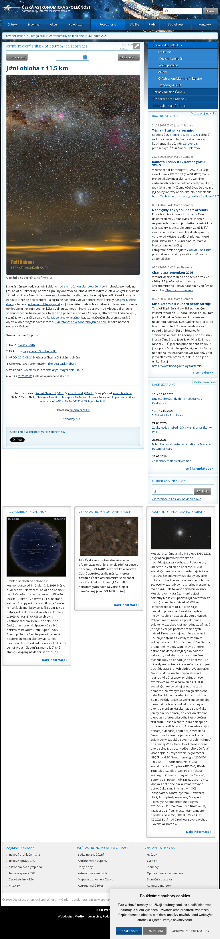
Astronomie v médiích (92, 873)
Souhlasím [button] (130, 931)
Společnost (175, 24)
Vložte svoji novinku (203, 113)
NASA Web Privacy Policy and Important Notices (105, 397)
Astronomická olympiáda (25, 867)
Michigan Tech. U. (95, 401)
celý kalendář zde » (199, 468)
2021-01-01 (25, 376)
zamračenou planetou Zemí (82, 286)
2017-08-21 (25, 357)
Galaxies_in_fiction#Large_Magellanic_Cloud (53, 370)
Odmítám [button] (155, 931)
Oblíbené (164, 52)
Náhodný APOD (73, 419)
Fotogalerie (107, 24)
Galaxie (152, 861)
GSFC (77, 401)
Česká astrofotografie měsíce (105, 512)
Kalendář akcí (164, 384)
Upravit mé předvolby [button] (190, 931)
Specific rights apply (61, 397)
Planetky (153, 867)
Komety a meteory (159, 886)
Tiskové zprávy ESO (22, 873)
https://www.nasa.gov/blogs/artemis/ (177, 366)
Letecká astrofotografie (33, 432)
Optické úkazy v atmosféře (165, 873)
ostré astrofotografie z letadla (72, 295)
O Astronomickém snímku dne (180, 78)
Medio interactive (88, 916)
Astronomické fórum (91, 886)
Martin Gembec (183, 157)
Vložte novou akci (205, 382)
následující (127, 57)
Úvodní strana (15, 36)
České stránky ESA (21, 879)
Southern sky (57, 432)
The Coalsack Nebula (62, 364)
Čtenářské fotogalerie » (170, 99)
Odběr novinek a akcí (170, 480)
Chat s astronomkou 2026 (172, 272)
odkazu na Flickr (200, 250)
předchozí (18, 57)
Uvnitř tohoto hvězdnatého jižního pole (81, 322)
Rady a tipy (85, 867)
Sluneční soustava (159, 879)
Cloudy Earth (26, 345)
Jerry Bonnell (75, 393)
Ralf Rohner (44, 278)
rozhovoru (188, 144)
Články (12, 24)
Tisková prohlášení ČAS (24, 854)
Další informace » (55, 660)
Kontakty (204, 24)
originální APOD (79, 410)
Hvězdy (152, 854)
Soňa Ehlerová (183, 267)
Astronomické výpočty (92, 861)
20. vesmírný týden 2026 (26, 512)
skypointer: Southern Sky (40, 351)
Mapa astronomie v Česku (95, 879)
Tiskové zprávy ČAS (22, 861)
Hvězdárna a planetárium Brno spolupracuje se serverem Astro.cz (102, 900)
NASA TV (14, 886)
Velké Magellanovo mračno (61, 317)
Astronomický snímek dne (66, 36)
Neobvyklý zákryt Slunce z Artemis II (181, 210)
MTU (60, 393)
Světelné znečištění (91, 854)
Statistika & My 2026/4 (185, 135)
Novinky (34, 24)
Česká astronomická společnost (33, 900)
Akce (53, 24)
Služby (134, 24)
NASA (68, 401)
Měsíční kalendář (170, 58)
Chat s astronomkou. (179, 290)
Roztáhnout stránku (127, 46)
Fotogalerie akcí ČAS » (169, 106)
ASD (58, 401)
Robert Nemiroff (46, 393)
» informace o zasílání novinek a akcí (176, 499)
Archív (162, 72)
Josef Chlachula (122, 393)
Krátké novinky (165, 116)
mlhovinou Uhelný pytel (44, 304)
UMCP (89, 393)
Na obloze (75, 24)
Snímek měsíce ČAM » (169, 92)
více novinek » (203, 372)
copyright (27, 278)
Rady (152, 24)
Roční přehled (168, 65)
